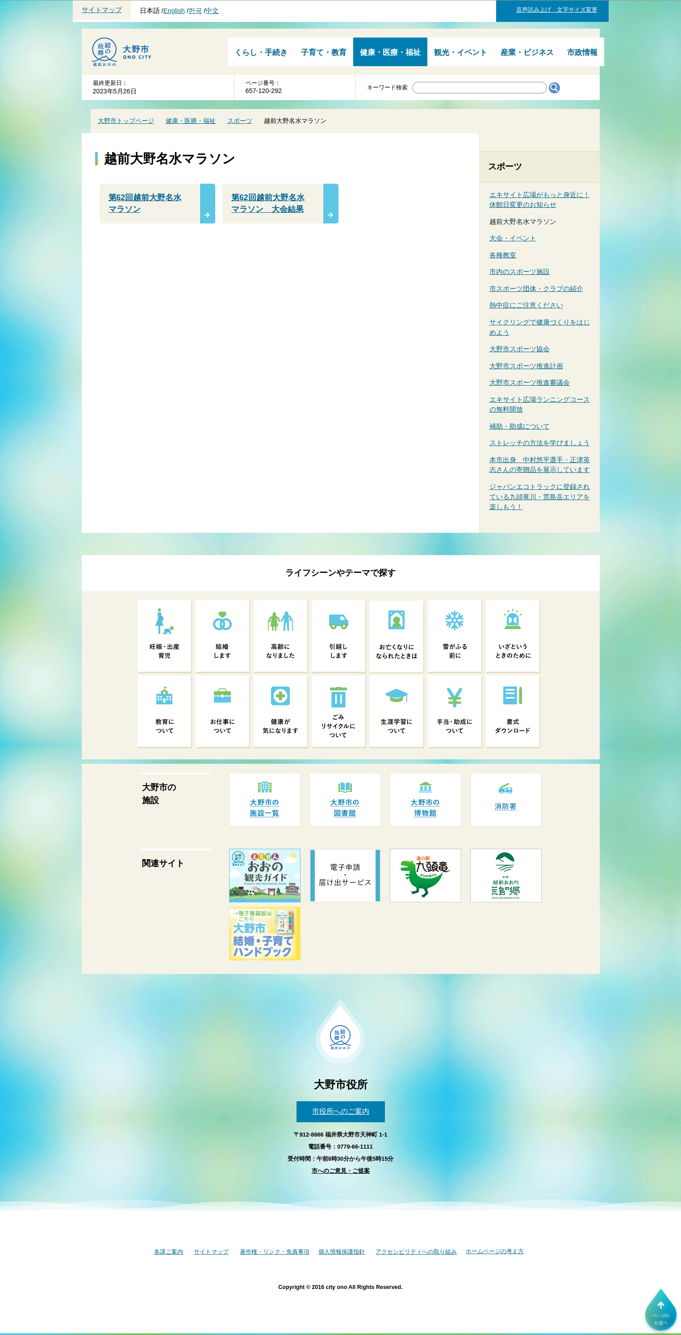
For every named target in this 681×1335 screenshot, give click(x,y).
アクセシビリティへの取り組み (416, 1251)
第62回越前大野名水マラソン (145, 203)
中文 (212, 10)
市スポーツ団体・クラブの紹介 (536, 288)
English (174, 10)
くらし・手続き (261, 52)
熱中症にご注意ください (526, 305)
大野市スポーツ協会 (519, 349)
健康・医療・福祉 (390, 52)
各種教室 (502, 255)
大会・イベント (512, 238)
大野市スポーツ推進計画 (526, 366)
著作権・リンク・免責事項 (274, 1251)
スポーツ (239, 120)
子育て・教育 (324, 52)
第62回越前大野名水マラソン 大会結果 (268, 203)
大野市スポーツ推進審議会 (529, 382)
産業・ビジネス (527, 52)
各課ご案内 (168, 1251)
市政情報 (582, 52)
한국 (195, 10)
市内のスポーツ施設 (519, 271)
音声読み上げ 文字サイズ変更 (556, 9)
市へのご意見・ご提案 (341, 1170)
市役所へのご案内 (340, 1111)
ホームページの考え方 (495, 1251)
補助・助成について (519, 426)
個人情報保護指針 (341, 1251)
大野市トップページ (126, 120)
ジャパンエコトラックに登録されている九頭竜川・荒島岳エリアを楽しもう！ (539, 496)
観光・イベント (460, 52)
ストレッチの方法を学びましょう (539, 442)
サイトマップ (102, 9)
